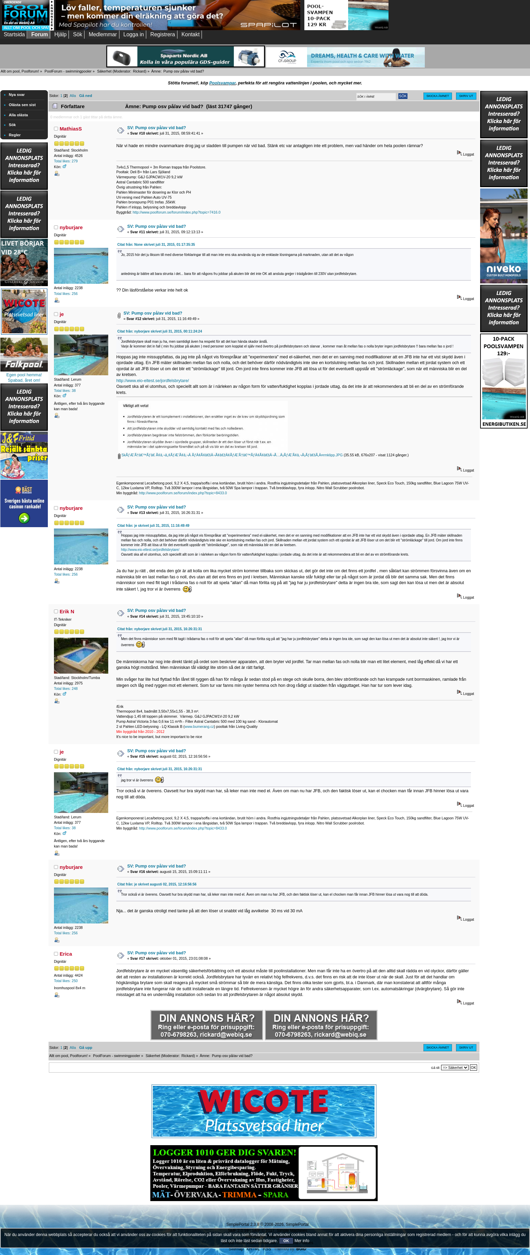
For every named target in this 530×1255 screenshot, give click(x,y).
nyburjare (71, 227)
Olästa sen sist (22, 105)
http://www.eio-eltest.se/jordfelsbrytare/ (152, 380)
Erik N (67, 611)
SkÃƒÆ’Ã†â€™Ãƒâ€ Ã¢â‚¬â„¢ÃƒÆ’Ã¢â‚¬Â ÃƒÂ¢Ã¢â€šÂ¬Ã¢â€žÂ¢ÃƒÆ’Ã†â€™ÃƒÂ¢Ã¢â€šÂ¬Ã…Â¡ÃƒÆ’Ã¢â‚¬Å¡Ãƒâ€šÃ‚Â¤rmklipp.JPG (230, 455)
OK (286, 1241)
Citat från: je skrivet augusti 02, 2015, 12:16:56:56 (156, 884)
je (62, 314)
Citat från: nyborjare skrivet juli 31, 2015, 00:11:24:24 (159, 331)
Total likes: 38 (65, 391)
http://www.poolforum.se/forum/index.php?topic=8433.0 (183, 493)
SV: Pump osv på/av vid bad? (156, 127)
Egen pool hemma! (24, 375)
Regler (15, 135)
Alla (73, 96)
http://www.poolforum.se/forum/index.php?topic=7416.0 (177, 212)
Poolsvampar (222, 83)
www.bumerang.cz (199, 726)
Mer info (302, 1240)
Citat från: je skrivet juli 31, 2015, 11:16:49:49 (153, 525)
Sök (12, 125)
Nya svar (17, 95)
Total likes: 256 (66, 294)
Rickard (139, 71)
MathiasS (71, 129)
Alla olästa (18, 115)
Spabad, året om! (24, 380)
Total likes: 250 (66, 981)
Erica (66, 954)
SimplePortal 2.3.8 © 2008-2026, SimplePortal (267, 1224)
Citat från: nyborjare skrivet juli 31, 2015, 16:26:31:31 (159, 629)
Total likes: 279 (66, 161)
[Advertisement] (24, 630)
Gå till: (435, 1068)
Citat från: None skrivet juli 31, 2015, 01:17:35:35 (156, 244)
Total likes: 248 (66, 688)
